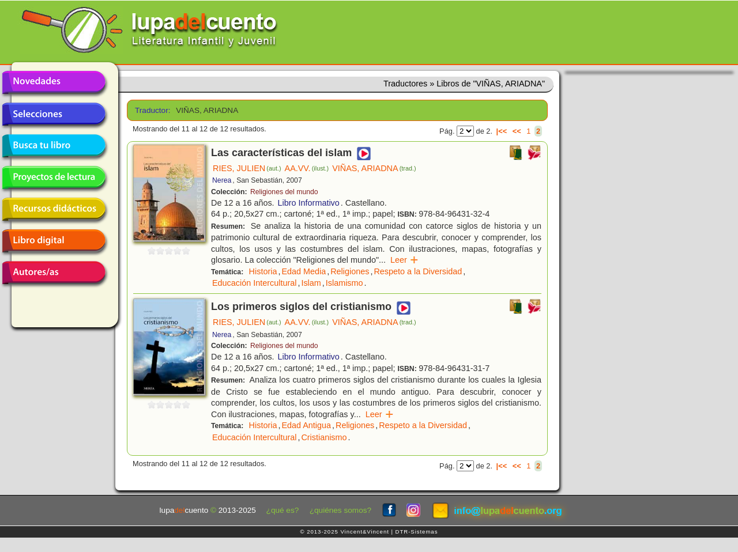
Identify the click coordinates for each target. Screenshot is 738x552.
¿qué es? (282, 510)
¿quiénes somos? (340, 510)
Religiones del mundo (284, 192)
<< (517, 131)
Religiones (349, 271)
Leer (404, 259)
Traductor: (151, 110)
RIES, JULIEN (247, 168)
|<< (501, 131)
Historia (263, 271)
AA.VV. (307, 168)
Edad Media (303, 271)
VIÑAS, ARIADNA (374, 168)
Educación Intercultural (254, 283)
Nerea (221, 180)
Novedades (54, 82)
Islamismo (344, 283)
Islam (311, 283)
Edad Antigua (306, 425)
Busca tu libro (54, 145)
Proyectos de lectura (54, 177)
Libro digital (54, 240)
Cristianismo (324, 437)
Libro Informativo (309, 202)
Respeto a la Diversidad (418, 271)
